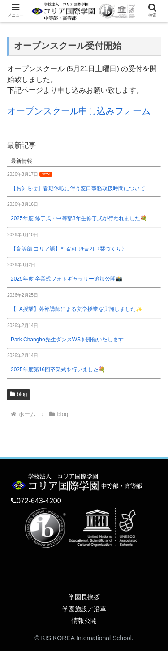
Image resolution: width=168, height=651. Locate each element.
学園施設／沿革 (84, 609)
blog (18, 394)
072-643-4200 (39, 501)
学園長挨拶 (84, 597)
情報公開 (84, 620)
